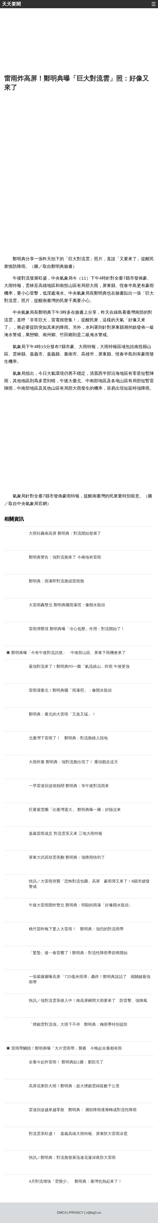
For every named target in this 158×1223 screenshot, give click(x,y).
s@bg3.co (93, 1212)
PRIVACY (76, 1212)
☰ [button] (153, 4)
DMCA (61, 1212)
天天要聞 (11, 4)
